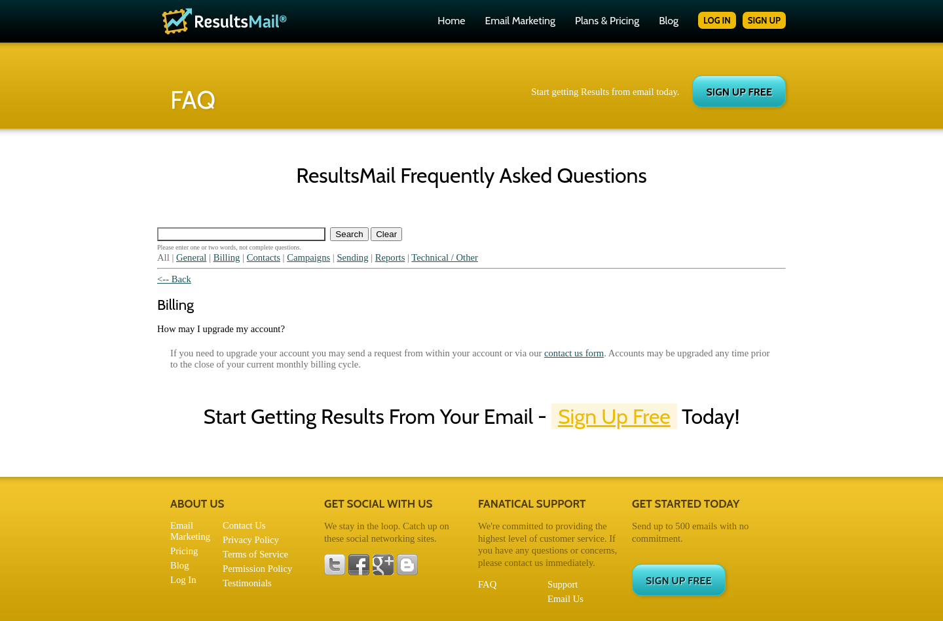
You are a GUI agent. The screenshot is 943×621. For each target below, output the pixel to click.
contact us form (574, 353)
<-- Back (174, 279)
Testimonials (247, 583)
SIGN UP (764, 20)
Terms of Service (255, 554)
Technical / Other (444, 257)
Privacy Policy (251, 540)
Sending (352, 257)
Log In (183, 579)
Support (562, 584)
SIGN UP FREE (739, 92)
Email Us (565, 598)
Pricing (184, 551)
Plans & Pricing (607, 20)
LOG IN (717, 20)
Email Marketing (520, 20)
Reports (390, 257)
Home (451, 20)
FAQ (487, 584)
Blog (668, 20)
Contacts (263, 257)
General (191, 257)
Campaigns (308, 257)
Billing (226, 257)
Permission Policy (257, 568)
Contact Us (244, 525)
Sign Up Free (614, 416)
